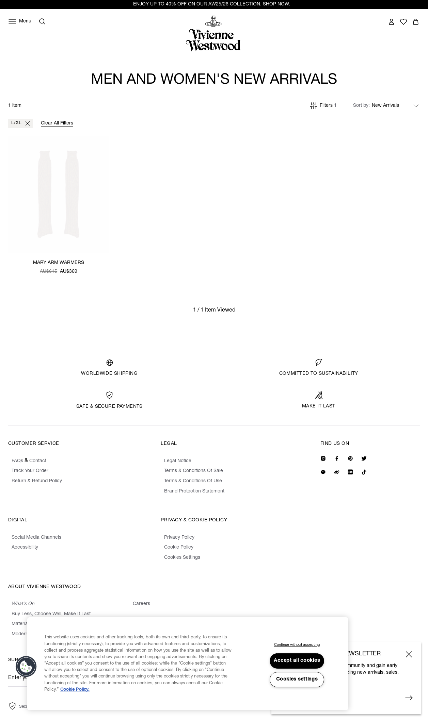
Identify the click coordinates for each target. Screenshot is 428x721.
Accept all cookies (297, 660)
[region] (187, 663)
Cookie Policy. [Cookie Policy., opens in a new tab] (75, 690)
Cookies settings (297, 679)
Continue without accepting (297, 645)
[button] (26, 666)
